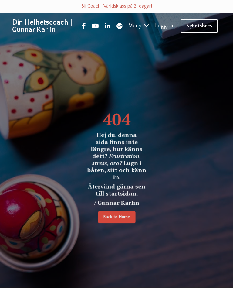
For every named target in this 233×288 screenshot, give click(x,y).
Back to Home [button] (116, 217)
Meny (138, 26)
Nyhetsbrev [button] (199, 26)
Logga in (165, 26)
